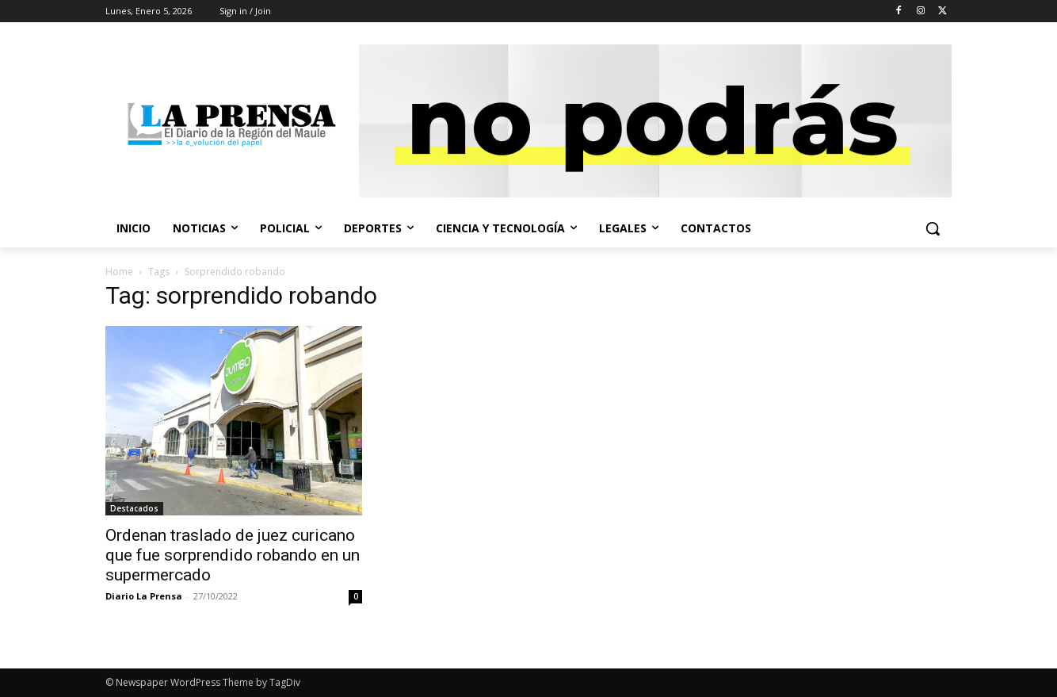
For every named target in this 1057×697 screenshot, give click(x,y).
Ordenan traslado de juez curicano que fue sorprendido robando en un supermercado (232, 555)
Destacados (134, 508)
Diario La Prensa (143, 596)
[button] (933, 228)
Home (119, 271)
